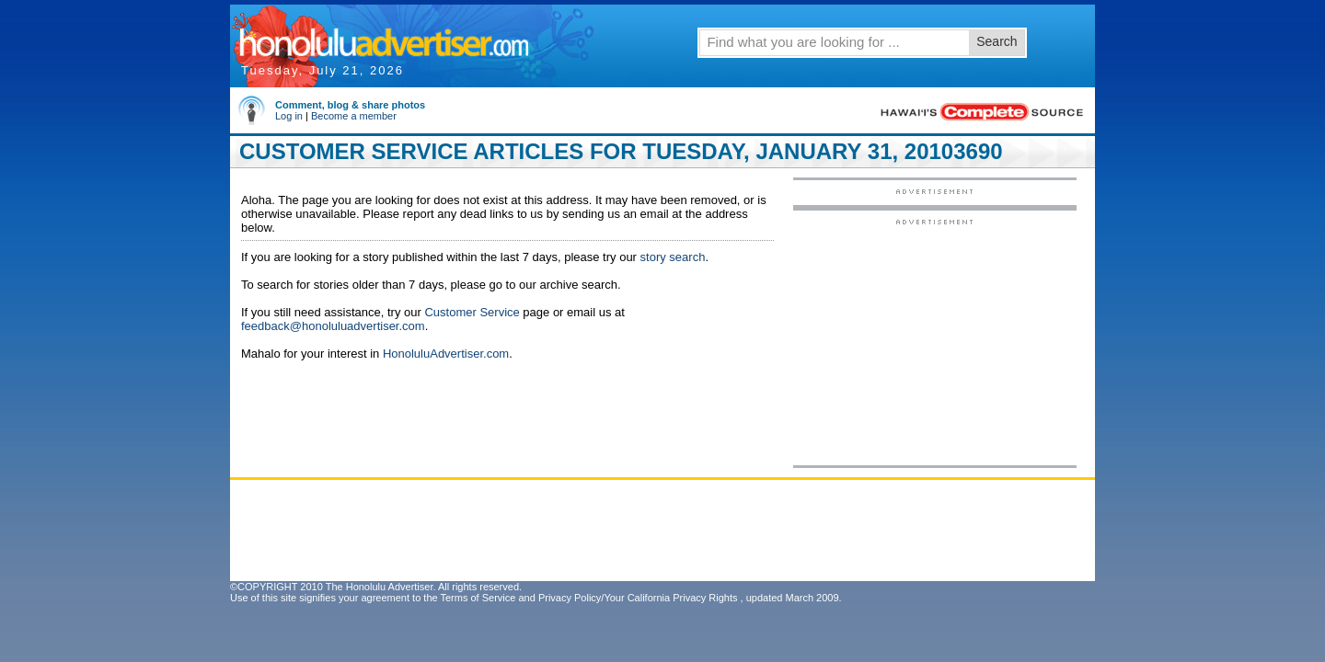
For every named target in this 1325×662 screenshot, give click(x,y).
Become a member (354, 115)
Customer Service (471, 312)
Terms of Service (477, 597)
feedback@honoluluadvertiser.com (333, 326)
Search (996, 41)
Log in (289, 115)
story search (673, 257)
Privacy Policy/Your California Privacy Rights (638, 597)
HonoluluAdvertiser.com (446, 353)
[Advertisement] (935, 341)
